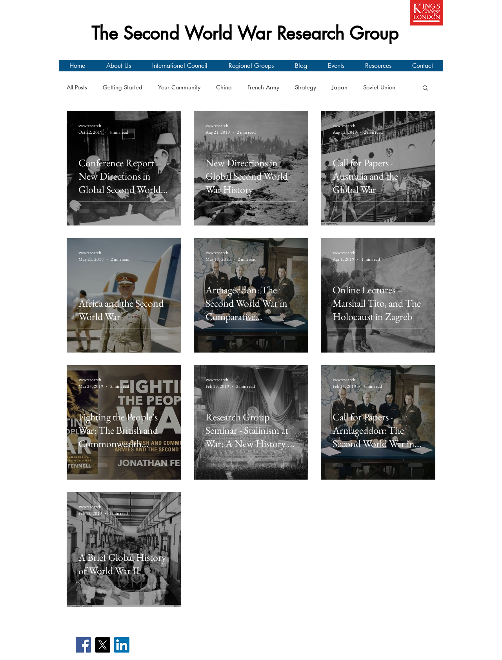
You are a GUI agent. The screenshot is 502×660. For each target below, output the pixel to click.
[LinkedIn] (121, 645)
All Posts (77, 87)
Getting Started (122, 87)
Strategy (305, 87)
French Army (263, 87)
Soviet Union (379, 87)
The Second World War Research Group (244, 33)
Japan (339, 87)
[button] (425, 88)
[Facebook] (83, 645)
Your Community (179, 87)
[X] (102, 645)
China (224, 87)
